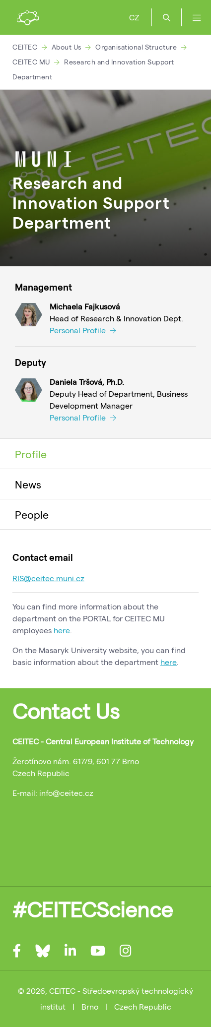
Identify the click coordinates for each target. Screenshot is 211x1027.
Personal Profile (83, 330)
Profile (31, 453)
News (28, 484)
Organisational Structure (136, 47)
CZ (134, 17)
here (62, 630)
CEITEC (24, 47)
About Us (66, 47)
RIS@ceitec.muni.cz (48, 578)
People (32, 514)
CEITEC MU (31, 62)
